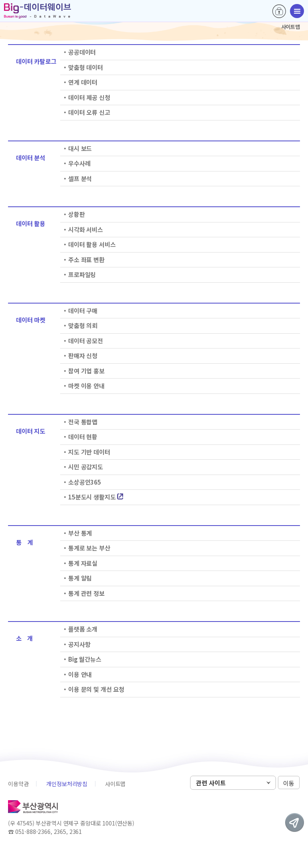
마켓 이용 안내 (86, 385)
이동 (288, 783)
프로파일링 (82, 274)
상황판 (76, 214)
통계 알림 (80, 578)
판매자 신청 (82, 355)
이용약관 (18, 784)
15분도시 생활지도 (95, 497)
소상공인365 (84, 482)
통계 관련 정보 (86, 593)
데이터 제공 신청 (89, 97)
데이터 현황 (82, 436)
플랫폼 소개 (82, 629)
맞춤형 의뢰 (82, 325)
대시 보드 (80, 148)
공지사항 (79, 644)
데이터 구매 (82, 310)
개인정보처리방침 (66, 784)
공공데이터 (82, 52)
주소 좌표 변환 (86, 259)
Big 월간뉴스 (84, 659)
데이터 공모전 (85, 340)
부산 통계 (80, 533)
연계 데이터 (82, 82)
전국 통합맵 (82, 422)
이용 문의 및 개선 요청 (96, 689)
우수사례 (79, 163)
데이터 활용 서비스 (92, 244)
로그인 (279, 11)
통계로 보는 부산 (89, 548)
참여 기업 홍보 (86, 371)
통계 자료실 (82, 563)
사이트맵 (115, 784)
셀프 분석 (80, 178)
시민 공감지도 (85, 467)
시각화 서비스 (85, 229)
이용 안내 (80, 674)
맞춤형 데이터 (85, 67)
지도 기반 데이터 (89, 452)
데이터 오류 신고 (89, 112)
